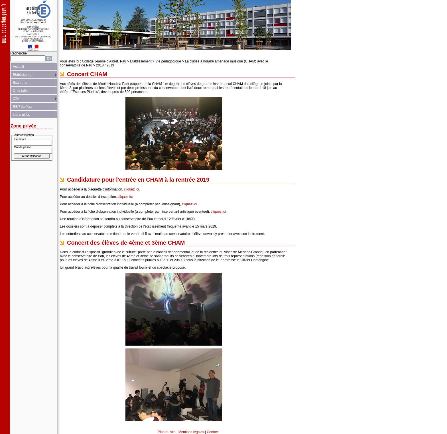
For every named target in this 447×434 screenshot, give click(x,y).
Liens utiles (21, 115)
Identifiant (20, 139)
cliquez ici (131, 189)
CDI (16, 99)
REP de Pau (22, 107)
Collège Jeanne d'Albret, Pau (104, 61)
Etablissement (23, 75)
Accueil (18, 67)
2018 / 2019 (105, 65)
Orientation (21, 91)
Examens (20, 83)
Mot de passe (22, 147)
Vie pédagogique (168, 61)
